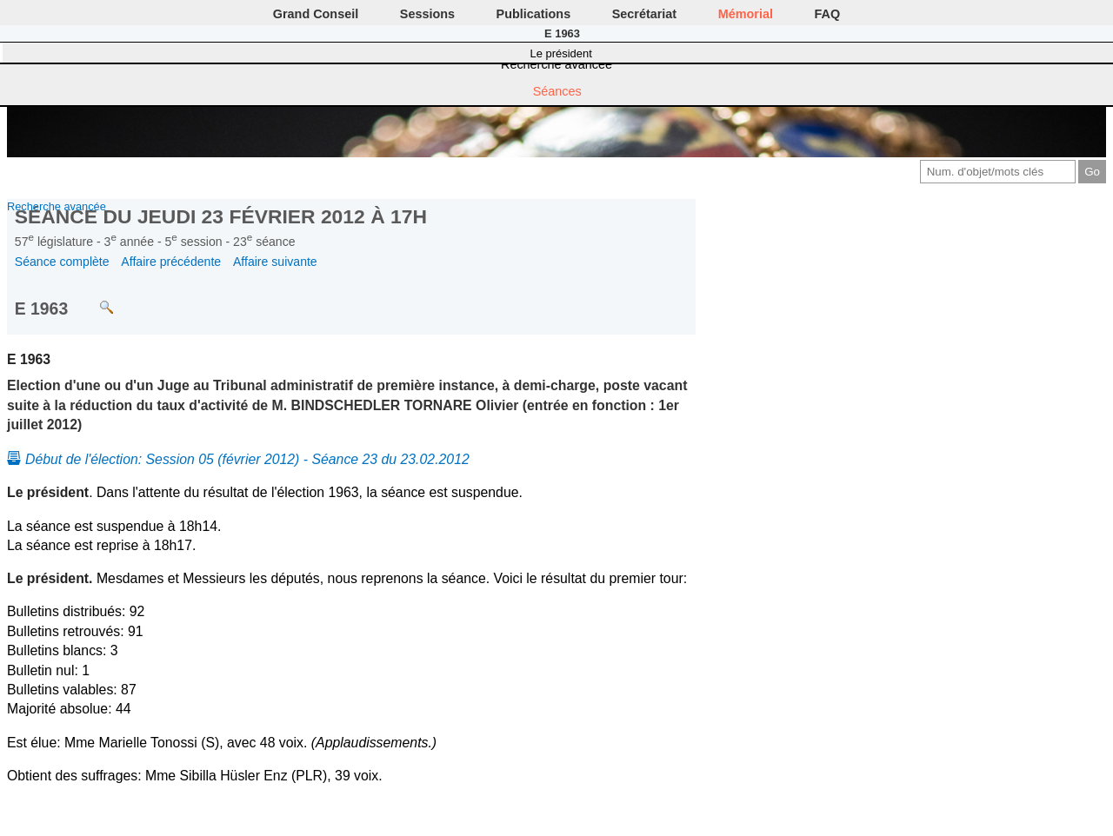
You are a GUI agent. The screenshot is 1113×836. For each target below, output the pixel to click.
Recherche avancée (556, 64)
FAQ (828, 14)
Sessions (427, 14)
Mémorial (745, 14)
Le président (561, 53)
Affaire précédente (171, 262)
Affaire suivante (275, 262)
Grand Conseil (315, 14)
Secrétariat (644, 14)
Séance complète (62, 262)
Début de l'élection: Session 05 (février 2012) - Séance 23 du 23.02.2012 (247, 459)
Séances (557, 91)
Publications (534, 14)
